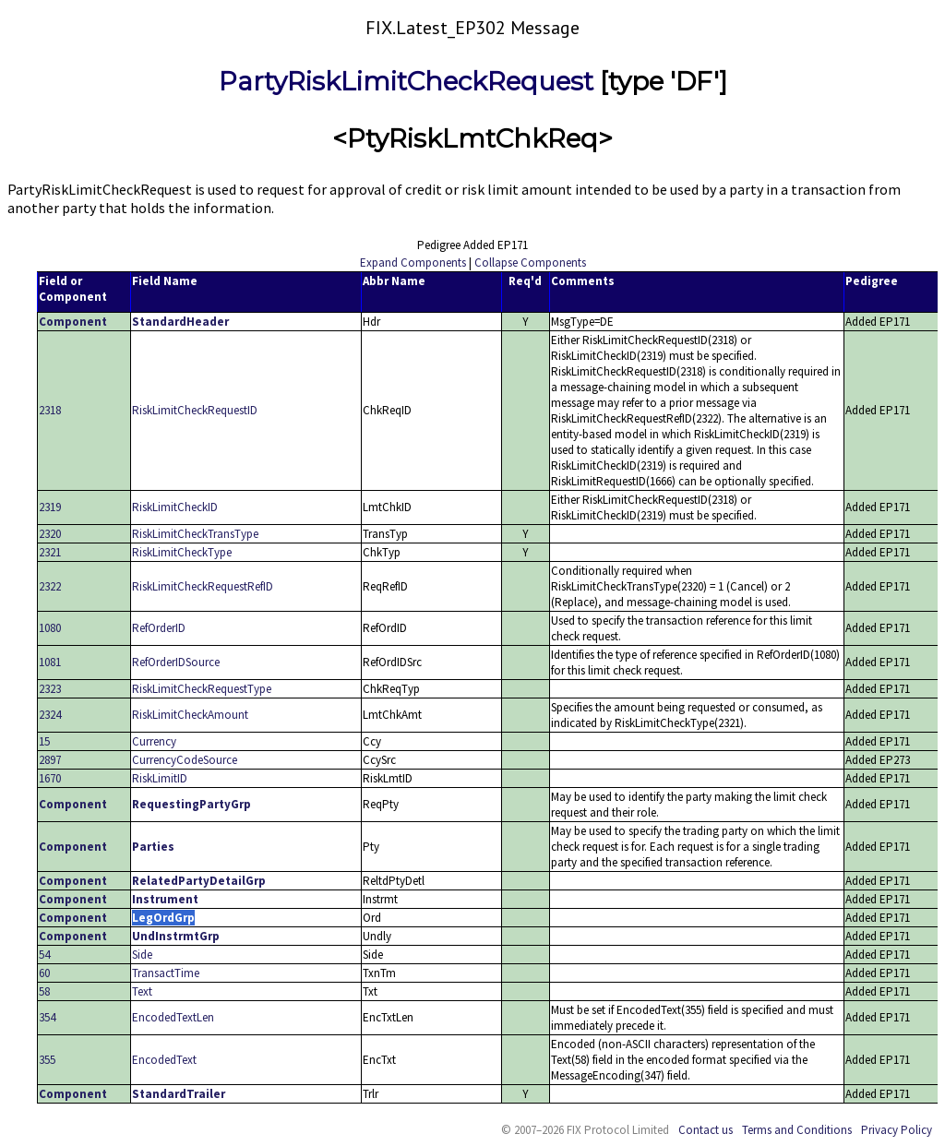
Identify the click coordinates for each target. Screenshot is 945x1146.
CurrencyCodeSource (184, 760)
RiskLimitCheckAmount (190, 714)
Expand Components (413, 262)
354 (47, 1017)
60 (44, 973)
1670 (50, 778)
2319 (50, 507)
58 (44, 991)
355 (47, 1060)
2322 (50, 586)
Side (142, 954)
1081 (50, 662)
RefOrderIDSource (176, 662)
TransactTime (165, 973)
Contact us (705, 1130)
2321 (50, 552)
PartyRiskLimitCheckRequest (406, 81)
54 (44, 954)
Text (142, 991)
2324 (50, 714)
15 (44, 741)
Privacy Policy (896, 1130)
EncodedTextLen (173, 1017)
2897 (50, 760)
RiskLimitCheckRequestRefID (202, 586)
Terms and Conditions (797, 1130)
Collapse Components (530, 262)
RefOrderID (158, 628)
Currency (154, 741)
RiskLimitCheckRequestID (194, 410)
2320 (50, 534)
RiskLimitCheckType (182, 552)
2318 (50, 410)
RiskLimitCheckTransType (195, 534)
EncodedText (164, 1060)
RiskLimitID (159, 778)
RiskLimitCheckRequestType (201, 689)
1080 (50, 628)
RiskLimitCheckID (175, 507)
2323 (50, 689)
